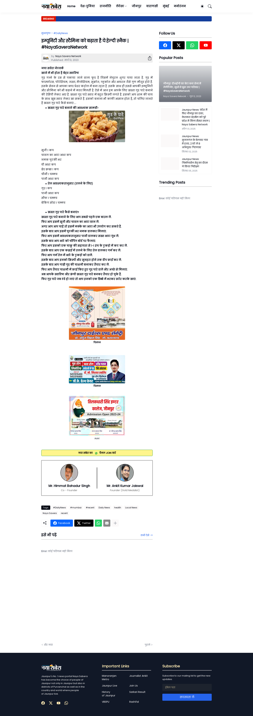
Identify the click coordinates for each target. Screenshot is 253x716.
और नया (48, 644)
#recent (90, 507)
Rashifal (134, 702)
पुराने (147, 644)
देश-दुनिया (87, 6)
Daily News (104, 507)
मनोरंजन (180, 6)
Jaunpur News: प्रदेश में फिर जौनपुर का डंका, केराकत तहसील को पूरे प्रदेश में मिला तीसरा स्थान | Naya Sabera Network (196, 117)
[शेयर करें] (148, 58)
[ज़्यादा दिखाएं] (115, 523)
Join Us (133, 685)
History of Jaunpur (108, 693)
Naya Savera (50, 513)
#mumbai (76, 507)
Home (71, 6)
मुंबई (166, 6)
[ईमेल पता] (187, 687)
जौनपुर (136, 6)
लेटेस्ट (120, 6)
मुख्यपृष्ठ (46, 33)
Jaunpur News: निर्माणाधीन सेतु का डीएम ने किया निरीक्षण (195, 162)
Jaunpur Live (109, 685)
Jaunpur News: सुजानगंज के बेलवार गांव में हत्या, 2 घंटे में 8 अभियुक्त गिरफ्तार (195, 141)
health (117, 507)
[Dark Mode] (200, 6)
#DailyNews (60, 33)
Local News (131, 507)
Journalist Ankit (138, 676)
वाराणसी (152, 6)
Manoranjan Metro (109, 677)
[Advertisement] (76, 601)
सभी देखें (145, 535)
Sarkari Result (137, 692)
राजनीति (105, 6)
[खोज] (208, 6)
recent (64, 513)
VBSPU (105, 702)
